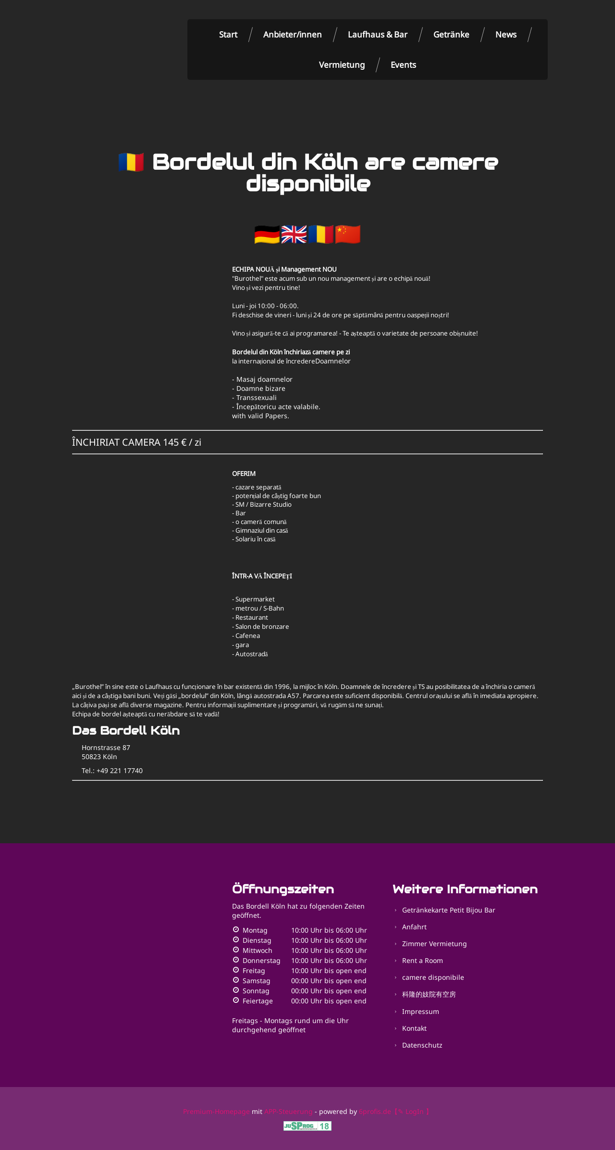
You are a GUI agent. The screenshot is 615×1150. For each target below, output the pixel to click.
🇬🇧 (294, 234)
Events (403, 64)
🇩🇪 (267, 234)
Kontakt (414, 1028)
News (506, 34)
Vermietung (342, 64)
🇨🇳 (347, 234)
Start (228, 34)
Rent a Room (422, 960)
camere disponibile (433, 977)
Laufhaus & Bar (377, 34)
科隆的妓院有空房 (429, 994)
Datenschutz (422, 1045)
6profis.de (375, 1111)
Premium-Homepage (216, 1111)
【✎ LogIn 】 (411, 1111)
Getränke (451, 34)
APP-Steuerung (288, 1111)
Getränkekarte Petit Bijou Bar (448, 909)
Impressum (420, 1011)
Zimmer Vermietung (434, 943)
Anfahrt (414, 926)
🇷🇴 (321, 234)
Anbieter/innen (292, 34)
